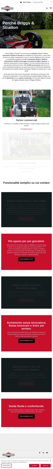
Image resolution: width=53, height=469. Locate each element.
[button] (51, 7)
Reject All (45, 465)
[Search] (47, 8)
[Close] (50, 461)
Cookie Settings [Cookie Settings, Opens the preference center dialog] (6, 465)
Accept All (34, 465)
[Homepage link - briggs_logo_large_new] (8, 457)
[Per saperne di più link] (26, 259)
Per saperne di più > (26, 129)
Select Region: (27, 2)
